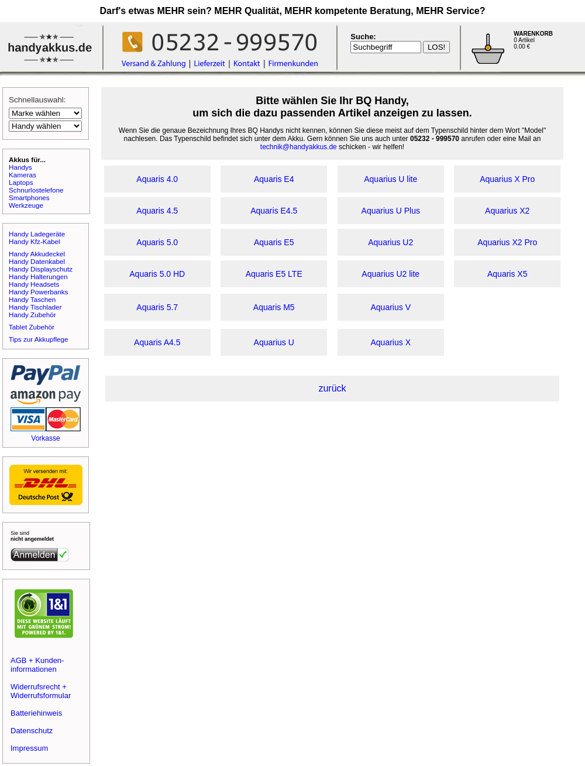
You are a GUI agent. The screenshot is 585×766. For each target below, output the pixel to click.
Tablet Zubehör (31, 327)
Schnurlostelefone (36, 190)
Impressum (29, 748)
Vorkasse (45, 438)
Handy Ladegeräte (37, 234)
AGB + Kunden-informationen (37, 665)
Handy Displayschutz (41, 269)
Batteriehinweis (36, 713)
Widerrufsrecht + (39, 686)
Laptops (21, 182)
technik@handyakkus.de (298, 147)
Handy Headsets (34, 284)
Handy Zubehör (32, 314)
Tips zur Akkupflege (38, 339)
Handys (20, 167)
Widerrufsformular (41, 695)
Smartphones (29, 197)
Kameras (22, 174)
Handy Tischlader (35, 307)
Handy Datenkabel (37, 261)
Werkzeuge (26, 205)
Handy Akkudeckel (37, 253)
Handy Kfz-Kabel (34, 241)
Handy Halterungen (38, 276)
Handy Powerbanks (38, 292)
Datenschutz (32, 730)
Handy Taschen (32, 299)
